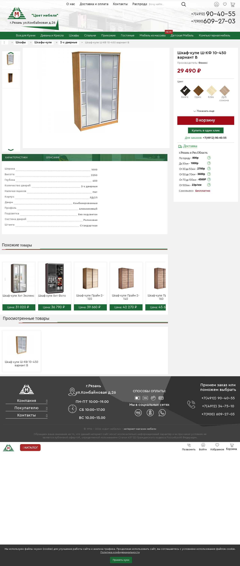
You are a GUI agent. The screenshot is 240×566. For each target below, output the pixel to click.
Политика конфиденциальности (120, 552)
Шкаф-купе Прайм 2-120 (90, 297)
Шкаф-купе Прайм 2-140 (125, 297)
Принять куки (121, 560)
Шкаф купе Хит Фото (52, 295)
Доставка (190, 146)
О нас (70, 4)
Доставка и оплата (94, 4)
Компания (26, 401)
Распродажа (141, 4)
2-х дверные (68, 42)
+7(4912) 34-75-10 (218, 406)
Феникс (203, 63)
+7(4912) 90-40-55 (215, 137)
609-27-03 (219, 21)
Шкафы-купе (43, 42)
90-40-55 (221, 14)
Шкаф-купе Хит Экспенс (18, 295)
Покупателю (26, 408)
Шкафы (21, 42)
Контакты (120, 4)
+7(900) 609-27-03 (218, 414)
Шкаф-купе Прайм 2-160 (161, 297)
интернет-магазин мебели (140, 429)
